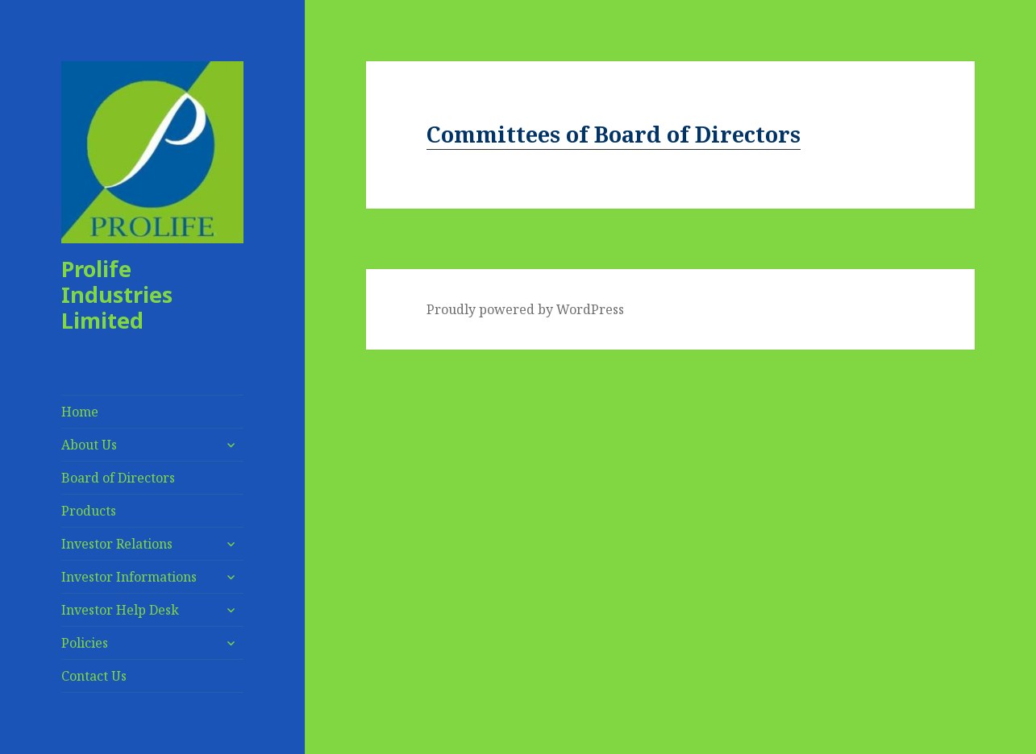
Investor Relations (117, 544)
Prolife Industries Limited (117, 294)
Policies (84, 643)
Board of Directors (118, 478)
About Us (89, 445)
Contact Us (94, 676)
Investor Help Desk (120, 610)
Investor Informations (129, 577)
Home (79, 411)
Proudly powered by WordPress (525, 309)
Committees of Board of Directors (613, 134)
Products (88, 511)
